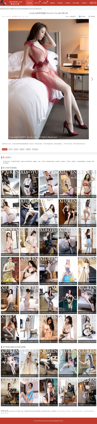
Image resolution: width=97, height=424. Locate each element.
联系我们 (61, 420)
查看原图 (92, 16)
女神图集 (44, 3)
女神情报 (67, 3)
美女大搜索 (76, 3)
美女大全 (37, 3)
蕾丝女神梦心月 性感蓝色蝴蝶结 (68, 283)
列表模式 (83, 16)
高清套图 (60, 3)
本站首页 (29, 3)
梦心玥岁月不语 (10, 283)
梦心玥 (16, 8)
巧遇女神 (84, 3)
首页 (8, 8)
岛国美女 (52, 3)
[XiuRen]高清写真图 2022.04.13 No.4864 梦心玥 (29, 8)
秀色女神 (52, 421)
